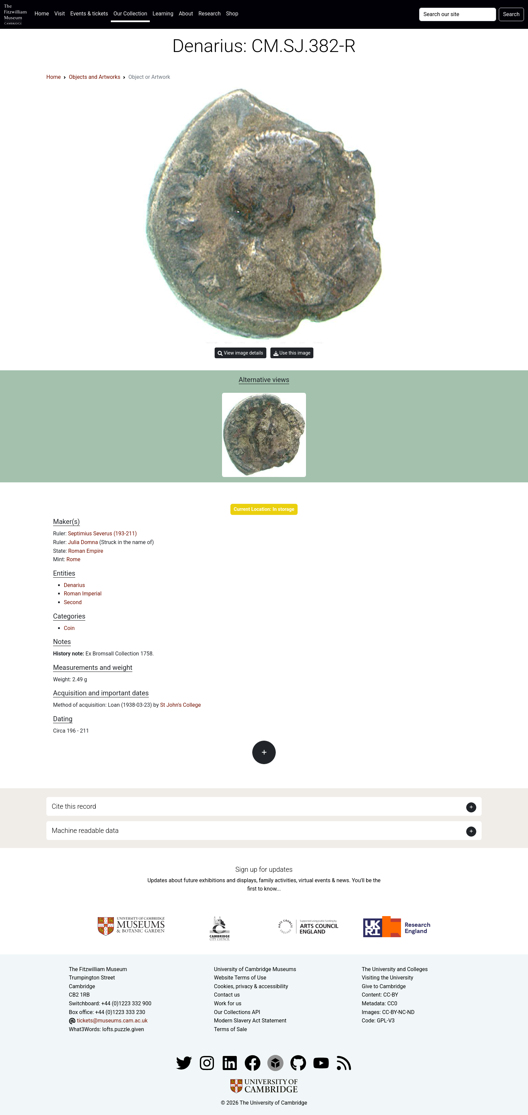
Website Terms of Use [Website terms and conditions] (240, 977)
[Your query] (457, 14)
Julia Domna (83, 542)
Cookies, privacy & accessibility (251, 986)
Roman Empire (85, 551)
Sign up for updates (264, 869)
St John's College (180, 705)
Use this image (292, 353)
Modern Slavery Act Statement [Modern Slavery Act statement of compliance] (250, 1020)
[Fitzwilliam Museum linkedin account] (253, 1063)
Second (73, 602)
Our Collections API (237, 1012)
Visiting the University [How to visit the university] (387, 977)
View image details (240, 353)
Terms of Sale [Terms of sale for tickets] (230, 1029)
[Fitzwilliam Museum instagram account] (207, 1063)
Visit (59, 13)
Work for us (227, 1003)
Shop (232, 13)
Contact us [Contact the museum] (227, 995)
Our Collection (130, 13)
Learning (162, 13)
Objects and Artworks (94, 77)
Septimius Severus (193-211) (102, 533)
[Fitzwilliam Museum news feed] (344, 1063)
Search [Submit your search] (511, 14)
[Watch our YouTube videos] (321, 1063)
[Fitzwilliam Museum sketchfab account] (276, 1063)
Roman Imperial (82, 593)
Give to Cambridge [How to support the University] (384, 986)
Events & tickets (89, 13)
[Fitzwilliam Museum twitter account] (184, 1063)
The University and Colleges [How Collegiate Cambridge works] (395, 969)
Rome (74, 559)
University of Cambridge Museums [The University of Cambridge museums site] (255, 969)
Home (43, 13)
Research (210, 13)
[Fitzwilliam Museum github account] (299, 1063)
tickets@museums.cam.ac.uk (112, 1020)
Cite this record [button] (74, 806)
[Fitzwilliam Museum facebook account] (230, 1063)
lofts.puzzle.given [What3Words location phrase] (123, 1029)
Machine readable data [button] (85, 831)
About (186, 13)
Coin (69, 628)
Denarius (74, 585)
